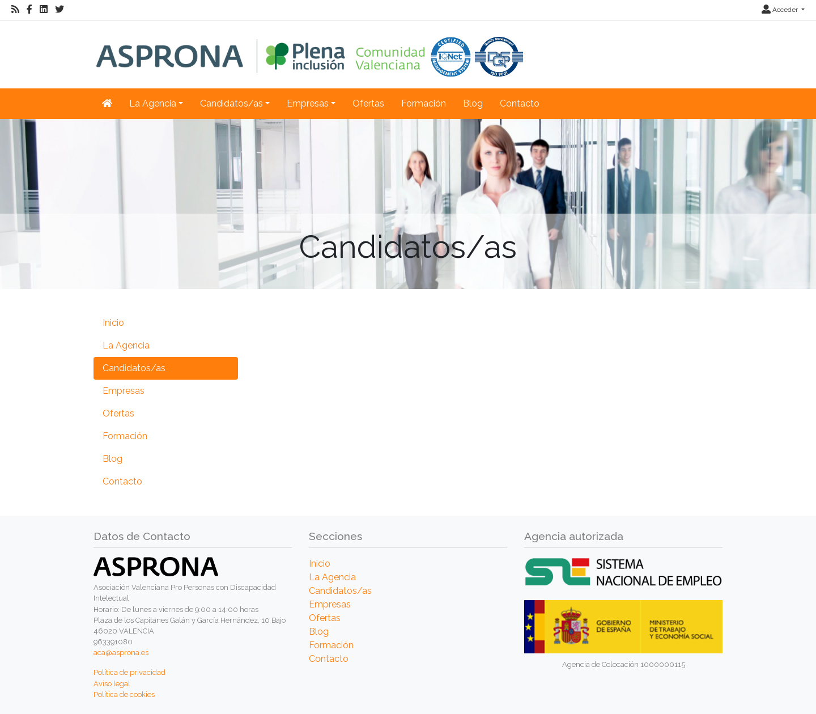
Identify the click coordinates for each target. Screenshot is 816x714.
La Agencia (126, 345)
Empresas (123, 390)
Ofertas (368, 103)
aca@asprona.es (121, 652)
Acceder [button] (781, 10)
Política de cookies (124, 694)
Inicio (113, 322)
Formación (423, 103)
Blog (473, 103)
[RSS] (15, 10)
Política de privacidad (129, 672)
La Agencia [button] (152, 103)
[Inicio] (310, 48)
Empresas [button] (308, 103)
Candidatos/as (134, 368)
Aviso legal (112, 683)
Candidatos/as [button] (231, 103)
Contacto (519, 103)
